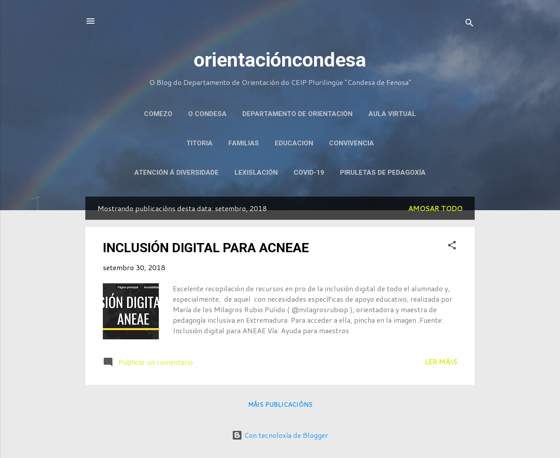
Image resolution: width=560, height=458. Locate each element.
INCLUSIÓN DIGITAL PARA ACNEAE (206, 247)
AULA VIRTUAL (392, 114)
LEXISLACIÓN (256, 172)
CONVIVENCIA (351, 143)
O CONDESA (207, 114)
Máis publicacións (280, 404)
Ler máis (441, 361)
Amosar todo (435, 208)
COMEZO (158, 114)
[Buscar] (469, 24)
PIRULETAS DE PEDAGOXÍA (383, 172)
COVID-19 (309, 172)
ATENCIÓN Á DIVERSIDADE (176, 172)
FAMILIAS (243, 143)
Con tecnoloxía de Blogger (280, 435)
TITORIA (199, 143)
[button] (452, 246)
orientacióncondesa (280, 59)
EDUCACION (294, 143)
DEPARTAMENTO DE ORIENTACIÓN (297, 114)
